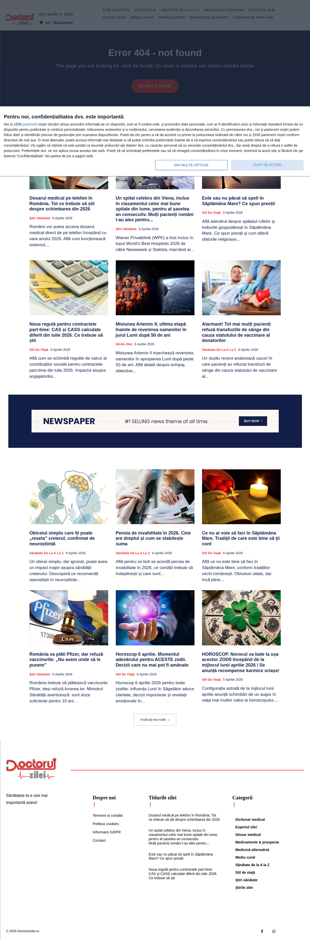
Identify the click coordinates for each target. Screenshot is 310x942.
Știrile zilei (124, 346)
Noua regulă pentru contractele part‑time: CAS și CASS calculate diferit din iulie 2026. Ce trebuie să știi (66, 334)
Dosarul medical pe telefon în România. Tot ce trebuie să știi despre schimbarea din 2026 (62, 205)
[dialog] (155, 141)
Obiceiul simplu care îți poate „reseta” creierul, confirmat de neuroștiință (62, 540)
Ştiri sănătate (40, 220)
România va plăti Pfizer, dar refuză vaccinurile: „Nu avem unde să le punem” (66, 661)
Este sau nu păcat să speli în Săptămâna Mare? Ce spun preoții (239, 202)
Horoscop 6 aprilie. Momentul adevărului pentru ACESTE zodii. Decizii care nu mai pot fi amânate (152, 661)
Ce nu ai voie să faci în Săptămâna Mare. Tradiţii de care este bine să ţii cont (241, 540)
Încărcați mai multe (155, 721)
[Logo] (31, 770)
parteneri (29, 124)
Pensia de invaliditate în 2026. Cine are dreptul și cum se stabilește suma (153, 540)
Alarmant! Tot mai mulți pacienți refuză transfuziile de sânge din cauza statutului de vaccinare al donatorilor (236, 334)
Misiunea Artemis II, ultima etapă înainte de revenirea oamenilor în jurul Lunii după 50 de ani (151, 331)
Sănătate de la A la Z (219, 351)
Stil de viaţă (211, 214)
